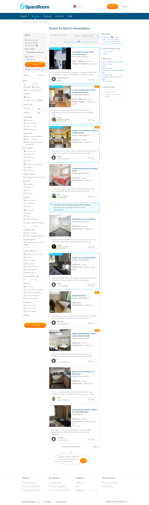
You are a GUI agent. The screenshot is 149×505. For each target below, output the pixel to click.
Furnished (29, 167)
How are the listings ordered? (113, 43)
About (29, 483)
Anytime (28, 97)
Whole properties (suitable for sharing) (34, 143)
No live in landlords (32, 298)
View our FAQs (110, 92)
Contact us (80, 483)
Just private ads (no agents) (35, 289)
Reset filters (41, 75)
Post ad (47, 16)
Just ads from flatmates (33, 292)
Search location (30, 49)
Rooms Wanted (32, 43)
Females (28, 187)
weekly (28, 87)
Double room (30, 154)
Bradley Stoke (107, 51)
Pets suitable (30, 264)
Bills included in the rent (33, 90)
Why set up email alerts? (111, 39)
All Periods (29, 120)
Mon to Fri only (31, 126)
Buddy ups (32, 45)
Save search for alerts (89, 42)
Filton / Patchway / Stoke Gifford (112, 62)
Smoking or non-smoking (34, 254)
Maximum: (27, 112)
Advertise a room (55, 483)
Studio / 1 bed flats (32, 139)
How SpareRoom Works (32, 490)
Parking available (31, 269)
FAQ (77, 486)
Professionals (30, 203)
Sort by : (86, 36)
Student (28, 206)
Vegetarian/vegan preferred (34, 236)
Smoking (28, 257)
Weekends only (31, 129)
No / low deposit (31, 311)
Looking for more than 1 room (35, 177)
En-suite (28, 161)
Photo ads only (30, 305)
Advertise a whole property (59, 490)
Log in (125, 6)
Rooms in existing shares (34, 136)
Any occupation (31, 200)
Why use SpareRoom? (31, 486)
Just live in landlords (32, 295)
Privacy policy (107, 486)
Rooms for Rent (32, 40)
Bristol (105, 54)
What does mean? (110, 37)
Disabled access (31, 272)
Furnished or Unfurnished (34, 164)
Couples (28, 193)
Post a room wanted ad (57, 486)
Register (112, 6)
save (83, 461)
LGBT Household (31, 233)
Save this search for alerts (35, 69)
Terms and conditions (110, 483)
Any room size (30, 151)
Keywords (26, 315)
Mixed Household (31, 219)
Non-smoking (30, 260)
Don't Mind (29, 184)
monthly (37, 87)
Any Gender (30, 210)
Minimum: (27, 108)
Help (70, 16)
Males (28, 190)
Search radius (29, 57)
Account (59, 16)
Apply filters (35, 325)
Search (23, 16)
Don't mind (29, 286)
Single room (30, 157)
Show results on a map (72, 42)
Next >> (96, 447)
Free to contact (30, 308)
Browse (35, 16)
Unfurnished (30, 170)
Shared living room (32, 267)
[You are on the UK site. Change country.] (78, 6)
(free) (30, 502)
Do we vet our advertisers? (112, 41)
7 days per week (31, 123)
